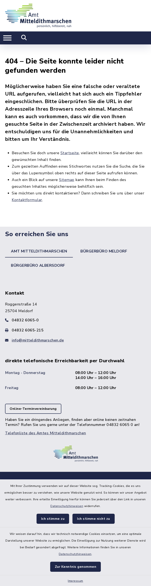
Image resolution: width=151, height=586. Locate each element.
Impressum (75, 581)
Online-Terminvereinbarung (33, 397)
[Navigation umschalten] (7, 38)
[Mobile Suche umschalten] (24, 37)
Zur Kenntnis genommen (75, 566)
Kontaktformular (27, 187)
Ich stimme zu (53, 518)
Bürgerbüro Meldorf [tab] (103, 239)
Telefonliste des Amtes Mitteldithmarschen (45, 421)
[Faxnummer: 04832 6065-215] (75, 318)
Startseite (69, 140)
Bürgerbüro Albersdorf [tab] (38, 253)
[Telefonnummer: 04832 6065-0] (75, 307)
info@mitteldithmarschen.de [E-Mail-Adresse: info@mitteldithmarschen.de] (38, 328)
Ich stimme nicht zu (93, 518)
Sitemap (66, 167)
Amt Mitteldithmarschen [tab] (39, 239)
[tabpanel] (75, 355)
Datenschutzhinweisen (66, 506)
